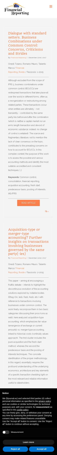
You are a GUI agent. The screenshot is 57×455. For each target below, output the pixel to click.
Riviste (22, 72)
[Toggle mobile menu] (51, 6)
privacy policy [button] (45, 401)
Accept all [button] (41, 449)
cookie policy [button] (22, 410)
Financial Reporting (18, 58)
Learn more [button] (28, 442)
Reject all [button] (15, 449)
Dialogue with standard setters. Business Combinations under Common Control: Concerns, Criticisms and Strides (27, 43)
